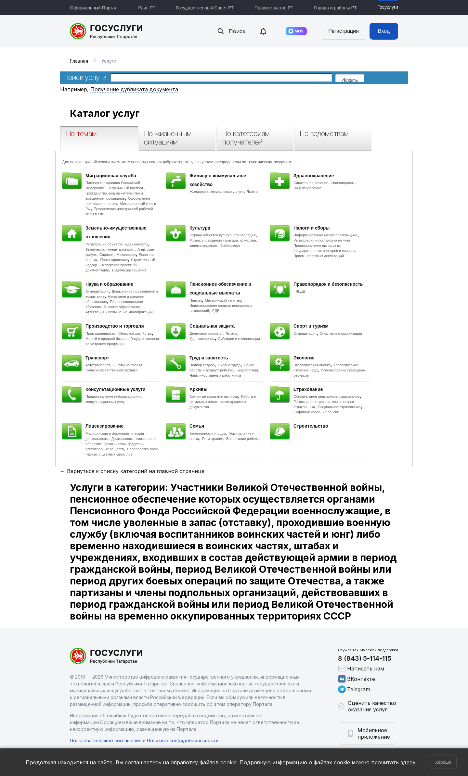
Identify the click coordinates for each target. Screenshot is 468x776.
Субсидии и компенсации (239, 339)
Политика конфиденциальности (182, 740)
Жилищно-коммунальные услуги (216, 192)
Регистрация (343, 31)
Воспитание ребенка (243, 439)
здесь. (408, 762)
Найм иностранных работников (215, 375)
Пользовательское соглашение (106, 740)
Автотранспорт (97, 365)
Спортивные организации (341, 333)
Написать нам (361, 668)
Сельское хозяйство (134, 333)
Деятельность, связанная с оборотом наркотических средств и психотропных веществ (120, 444)
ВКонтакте (356, 679)
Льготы (252, 192)
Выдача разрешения (129, 270)
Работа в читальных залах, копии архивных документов (222, 401)
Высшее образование (122, 307)
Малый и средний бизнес (106, 339)
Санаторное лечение (310, 183)
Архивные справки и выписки (213, 396)
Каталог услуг (105, 113)
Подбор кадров (201, 365)
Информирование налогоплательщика (325, 235)
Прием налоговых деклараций (318, 256)
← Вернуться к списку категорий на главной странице (132, 471)
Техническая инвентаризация (109, 249)
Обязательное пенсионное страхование (326, 396)
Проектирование (114, 260)
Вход (384, 31)
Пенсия (195, 300)
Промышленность (100, 333)
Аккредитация (97, 291)
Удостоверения (201, 339)
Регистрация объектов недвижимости (116, 244)
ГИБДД (299, 291)
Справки (106, 255)
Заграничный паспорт (125, 188)
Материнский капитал (223, 300)
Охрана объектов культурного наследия (222, 235)
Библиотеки (230, 245)
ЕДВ (215, 311)
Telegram (354, 689)
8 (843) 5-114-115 (364, 658)
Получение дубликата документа (134, 89)
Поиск (231, 31)
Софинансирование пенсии (316, 412)
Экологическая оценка (312, 365)
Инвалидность (343, 183)
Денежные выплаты (205, 333)
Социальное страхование (339, 407)
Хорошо (443, 762)
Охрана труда (229, 365)
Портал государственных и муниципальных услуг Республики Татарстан (106, 31)
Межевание (126, 255)
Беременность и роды (207, 433)
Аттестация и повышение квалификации (119, 312)
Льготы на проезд (127, 365)
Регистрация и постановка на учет (321, 240)
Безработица (247, 370)
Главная (79, 61)
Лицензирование (307, 188)
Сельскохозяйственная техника (111, 370)
